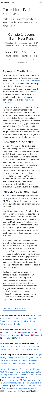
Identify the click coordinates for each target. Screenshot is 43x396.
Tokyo (16, 318)
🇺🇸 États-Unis (33, 329)
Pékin (2, 324)
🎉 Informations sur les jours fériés (26, 385)
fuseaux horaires (26, 343)
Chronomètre (25, 369)
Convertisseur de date (17, 377)
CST (23, 346)
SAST (24, 349)
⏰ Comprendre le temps (30, 380)
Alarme (15, 369)
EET (33, 346)
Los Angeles (22, 321)
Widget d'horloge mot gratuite (22, 363)
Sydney (25, 80)
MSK (30, 349)
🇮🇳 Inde (13, 332)
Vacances (14, 380)
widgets (10, 354)
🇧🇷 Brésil (16, 338)
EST (28, 346)
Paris (6, 195)
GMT (2, 346)
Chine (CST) (5, 349)
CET (7, 346)
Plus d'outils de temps (24, 372)
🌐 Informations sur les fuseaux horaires (18, 388)
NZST (36, 349)
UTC (37, 343)
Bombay (17, 324)
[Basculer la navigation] (40, 2)
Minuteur (37, 369)
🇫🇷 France (25, 335)
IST (38, 346)
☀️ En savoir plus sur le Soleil (12, 383)
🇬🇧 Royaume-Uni (25, 332)
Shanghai (33, 321)
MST (18, 346)
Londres (9, 318)
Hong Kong (31, 318)
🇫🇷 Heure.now (7, 2)
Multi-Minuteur (6, 372)
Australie (36, 80)
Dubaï (13, 321)
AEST (18, 349)
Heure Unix (5, 369)
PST (12, 346)
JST (13, 349)
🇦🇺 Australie (5, 338)
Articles (4, 380)
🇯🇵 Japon (15, 335)
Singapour (4, 321)
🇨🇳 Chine (4, 332)
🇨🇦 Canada (36, 335)
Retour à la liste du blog (14, 308)
